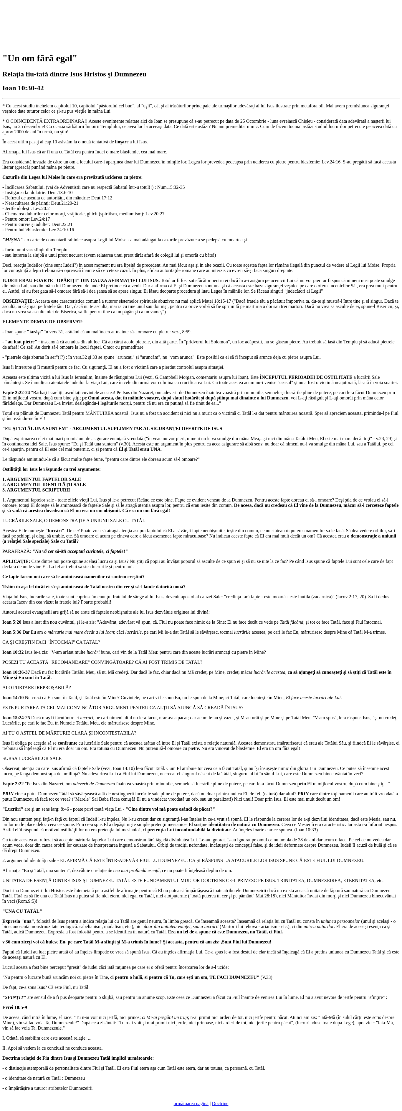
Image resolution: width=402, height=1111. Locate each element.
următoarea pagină (191, 1103)
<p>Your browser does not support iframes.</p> (46, 24)
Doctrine (220, 1103)
